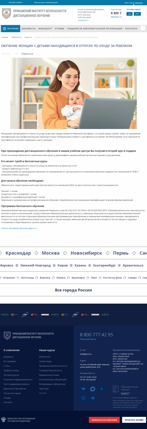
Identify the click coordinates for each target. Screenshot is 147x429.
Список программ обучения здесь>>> (19, 228)
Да (129, 14)
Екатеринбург (104, 265)
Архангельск (133, 265)
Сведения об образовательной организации (94, 28)
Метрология (44, 356)
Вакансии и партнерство (15, 388)
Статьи (7, 366)
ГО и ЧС (42, 393)
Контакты (131, 28)
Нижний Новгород (35, 265)
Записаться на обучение (104, 419)
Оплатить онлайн (134, 419)
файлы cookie (129, 398)
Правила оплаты (11, 370)
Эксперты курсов (11, 375)
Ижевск (61, 277)
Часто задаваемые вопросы (17, 384)
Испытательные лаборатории (53, 379)
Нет (137, 14)
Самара (132, 277)
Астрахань (9, 277)
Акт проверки (10, 361)
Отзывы (59, 28)
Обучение (13, 28)
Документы (28, 28)
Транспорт (44, 388)
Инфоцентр (45, 28)
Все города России (73, 290)
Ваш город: (134, 2)
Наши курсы (47, 350)
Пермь (121, 253)
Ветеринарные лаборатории (52, 384)
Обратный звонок (88, 339)
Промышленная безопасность (53, 366)
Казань (80, 265)
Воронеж (45, 277)
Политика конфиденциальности (18, 379)
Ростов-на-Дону (112, 277)
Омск (94, 277)
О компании (12, 350)
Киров (63, 265)
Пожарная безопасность (50, 370)
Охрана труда (45, 361)
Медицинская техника (49, 375)
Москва (51, 253)
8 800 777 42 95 (96, 335)
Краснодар (18, 253)
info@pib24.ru (83, 20)
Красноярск (78, 277)
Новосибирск (86, 253)
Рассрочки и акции (12, 393)
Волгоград (27, 277)
